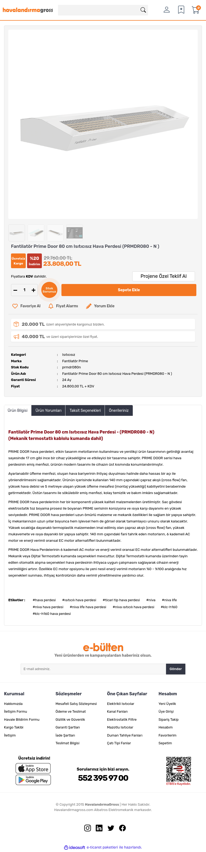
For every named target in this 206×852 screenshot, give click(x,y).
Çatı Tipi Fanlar (119, 743)
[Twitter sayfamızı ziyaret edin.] (109, 829)
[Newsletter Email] (93, 669)
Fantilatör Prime (75, 361)
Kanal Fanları (117, 711)
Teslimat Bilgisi (67, 743)
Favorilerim (167, 735)
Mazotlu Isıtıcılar (120, 727)
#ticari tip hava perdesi (121, 600)
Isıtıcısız (68, 355)
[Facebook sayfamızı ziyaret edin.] (120, 829)
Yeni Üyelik (167, 704)
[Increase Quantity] (34, 290)
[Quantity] (24, 290)
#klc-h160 (169, 607)
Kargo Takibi (13, 727)
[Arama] (143, 10)
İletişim (10, 735)
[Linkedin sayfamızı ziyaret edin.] (97, 829)
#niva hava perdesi (48, 607)
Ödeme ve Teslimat (71, 711)
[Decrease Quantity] (15, 290)
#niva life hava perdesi (88, 607)
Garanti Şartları (68, 727)
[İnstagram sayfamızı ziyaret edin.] (85, 829)
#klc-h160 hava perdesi (52, 614)
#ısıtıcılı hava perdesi (79, 600)
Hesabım (166, 727)
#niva (150, 600)
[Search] (103, 10)
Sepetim (165, 743)
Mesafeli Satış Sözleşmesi (76, 704)
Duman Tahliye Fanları (124, 735)
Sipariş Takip (169, 720)
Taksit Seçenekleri (85, 410)
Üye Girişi (166, 711)
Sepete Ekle (129, 290)
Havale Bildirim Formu (21, 720)
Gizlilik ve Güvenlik (70, 720)
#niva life (169, 600)
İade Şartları (65, 735)
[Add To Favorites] (26, 306)
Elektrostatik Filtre (122, 720)
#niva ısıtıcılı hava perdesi (133, 607)
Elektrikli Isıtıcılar (120, 704)
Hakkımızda (13, 704)
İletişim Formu (15, 711)
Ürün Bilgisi (18, 410)
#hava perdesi (44, 600)
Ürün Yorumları (48, 410)
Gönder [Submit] (176, 669)
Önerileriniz (118, 410)
